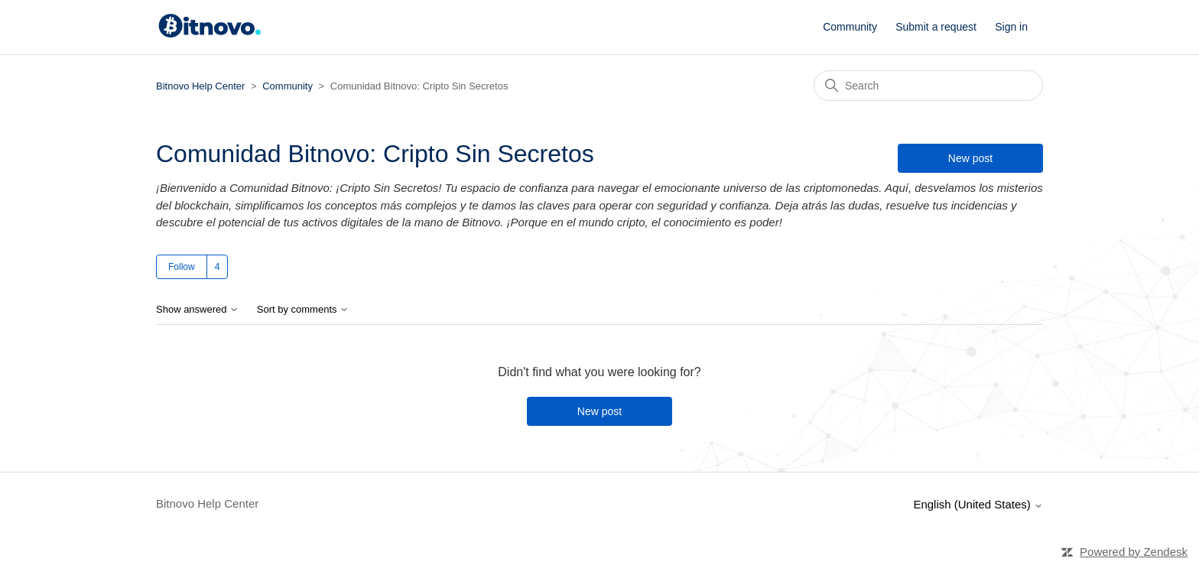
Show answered (197, 309)
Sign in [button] (1011, 27)
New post (970, 158)
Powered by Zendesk (1134, 551)
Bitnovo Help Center (200, 86)
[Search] (928, 85)
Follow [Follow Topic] (181, 266)
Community (850, 27)
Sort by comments (303, 309)
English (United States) (978, 504)
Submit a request (935, 27)
